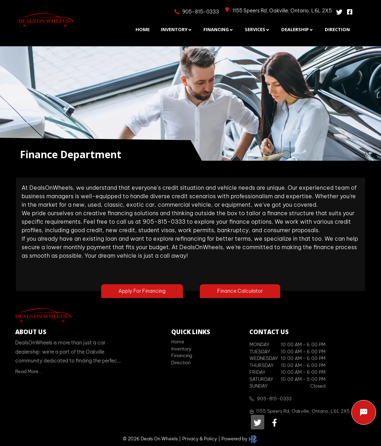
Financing (181, 355)
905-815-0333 (274, 398)
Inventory (181, 348)
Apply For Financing (142, 291)
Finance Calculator (240, 291)
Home (177, 341)
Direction (181, 362)
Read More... (29, 371)
